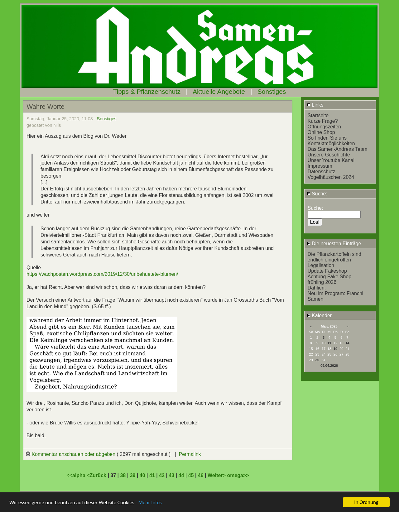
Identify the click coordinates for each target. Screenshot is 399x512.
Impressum (320, 166)
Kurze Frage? (323, 121)
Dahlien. (317, 287)
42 (162, 475)
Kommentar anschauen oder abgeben (71, 454)
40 (142, 475)
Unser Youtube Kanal (331, 160)
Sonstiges (271, 91)
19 (335, 349)
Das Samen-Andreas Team (338, 149)
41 (152, 475)
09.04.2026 (329, 365)
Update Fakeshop (327, 271)
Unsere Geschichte (329, 154)
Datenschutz (321, 171)
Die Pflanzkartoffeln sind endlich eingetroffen (334, 256)
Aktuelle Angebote (219, 91)
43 (171, 475)
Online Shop (321, 132)
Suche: (317, 193)
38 (123, 475)
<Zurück (97, 475)
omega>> (238, 475)
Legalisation (321, 265)
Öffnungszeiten (324, 126)
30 (317, 360)
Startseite (318, 115)
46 (201, 475)
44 (181, 475)
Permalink (190, 454)
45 (191, 475)
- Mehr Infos (148, 503)
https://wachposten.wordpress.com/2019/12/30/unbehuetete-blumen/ (102, 274)
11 (329, 343)
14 (347, 343)
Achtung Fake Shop (330, 276)
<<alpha (76, 475)
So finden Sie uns (327, 138)
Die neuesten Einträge (334, 243)
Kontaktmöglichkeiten (331, 143)
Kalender (319, 315)
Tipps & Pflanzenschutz (147, 91)
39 (133, 475)
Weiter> (217, 475)
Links (315, 105)
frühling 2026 (322, 282)
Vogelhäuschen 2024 (331, 177)
